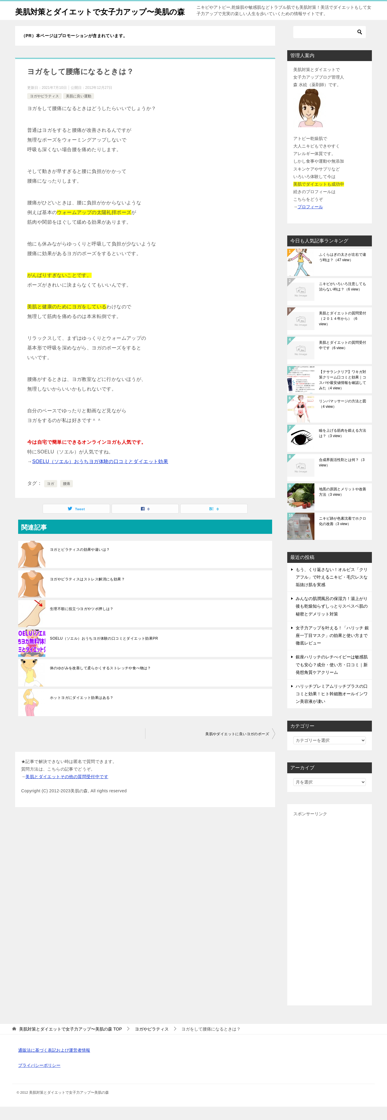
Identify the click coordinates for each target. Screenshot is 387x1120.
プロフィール (310, 220)
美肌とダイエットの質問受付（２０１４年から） (342, 331)
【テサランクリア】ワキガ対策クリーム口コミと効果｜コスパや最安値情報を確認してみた (342, 393)
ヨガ (50, 497)
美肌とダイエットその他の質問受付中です (66, 789)
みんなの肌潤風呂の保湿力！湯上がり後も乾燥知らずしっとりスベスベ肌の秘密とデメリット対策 (332, 619)
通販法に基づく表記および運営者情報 (54, 1063)
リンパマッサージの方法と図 (342, 417)
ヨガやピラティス (44, 109)
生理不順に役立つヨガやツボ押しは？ (82, 622)
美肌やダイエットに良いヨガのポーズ (237, 747)
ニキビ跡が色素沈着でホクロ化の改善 (342, 534)
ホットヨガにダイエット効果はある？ (82, 711)
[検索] (329, 45)
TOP (70, 1042)
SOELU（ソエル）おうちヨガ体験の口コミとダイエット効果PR (104, 652)
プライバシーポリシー (39, 1078)
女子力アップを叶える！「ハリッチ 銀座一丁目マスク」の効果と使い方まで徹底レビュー (332, 649)
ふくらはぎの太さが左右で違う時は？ (342, 270)
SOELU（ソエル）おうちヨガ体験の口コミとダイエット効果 (100, 474)
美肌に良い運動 (78, 109)
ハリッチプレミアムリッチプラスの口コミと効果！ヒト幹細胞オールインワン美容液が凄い (332, 707)
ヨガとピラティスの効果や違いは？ (80, 563)
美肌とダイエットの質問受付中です (342, 358)
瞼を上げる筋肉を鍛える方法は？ (342, 446)
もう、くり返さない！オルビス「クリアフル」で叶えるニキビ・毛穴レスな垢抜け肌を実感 (332, 590)
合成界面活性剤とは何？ (342, 476)
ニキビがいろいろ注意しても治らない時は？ (342, 300)
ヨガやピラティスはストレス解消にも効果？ (87, 592)
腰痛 (66, 497)
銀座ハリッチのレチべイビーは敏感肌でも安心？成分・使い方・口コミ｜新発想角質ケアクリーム (332, 678)
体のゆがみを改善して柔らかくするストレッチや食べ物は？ (100, 681)
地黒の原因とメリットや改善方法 (342, 505)
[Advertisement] (329, 922)
